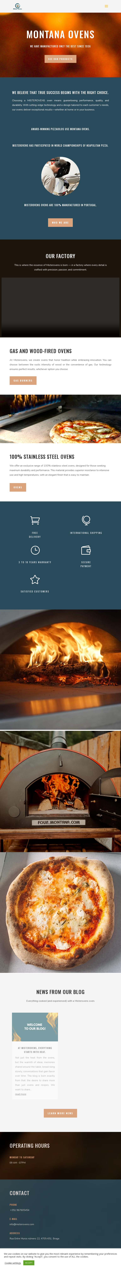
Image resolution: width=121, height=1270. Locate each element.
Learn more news (60, 1113)
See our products (60, 59)
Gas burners (23, 380)
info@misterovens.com (22, 1224)
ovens (18, 487)
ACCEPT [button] (28, 1262)
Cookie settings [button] (13, 1262)
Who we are (60, 222)
